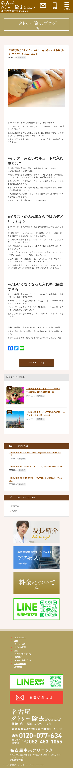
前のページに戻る (36, 362)
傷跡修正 (18, 657)
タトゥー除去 (20, 644)
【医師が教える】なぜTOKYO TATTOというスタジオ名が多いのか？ (35, 467)
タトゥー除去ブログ (22, 660)
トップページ (20, 637)
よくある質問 (20, 647)
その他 (14, 511)
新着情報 (18, 667)
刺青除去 (21, 57)
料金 (16, 650)
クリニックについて (22, 654)
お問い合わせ (20, 664)
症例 (16, 641)
